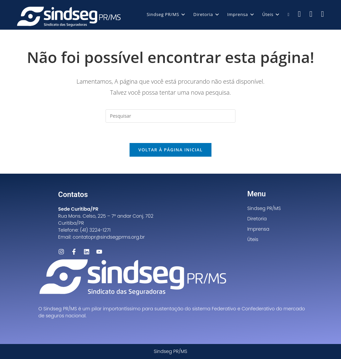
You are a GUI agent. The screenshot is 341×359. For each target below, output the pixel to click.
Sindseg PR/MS (264, 208)
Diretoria (257, 218)
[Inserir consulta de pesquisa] (170, 116)
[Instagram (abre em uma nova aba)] (311, 14)
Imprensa (258, 229)
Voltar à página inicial (170, 150)
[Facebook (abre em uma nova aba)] (299, 14)
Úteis (252, 239)
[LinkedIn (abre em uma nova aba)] (322, 14)
